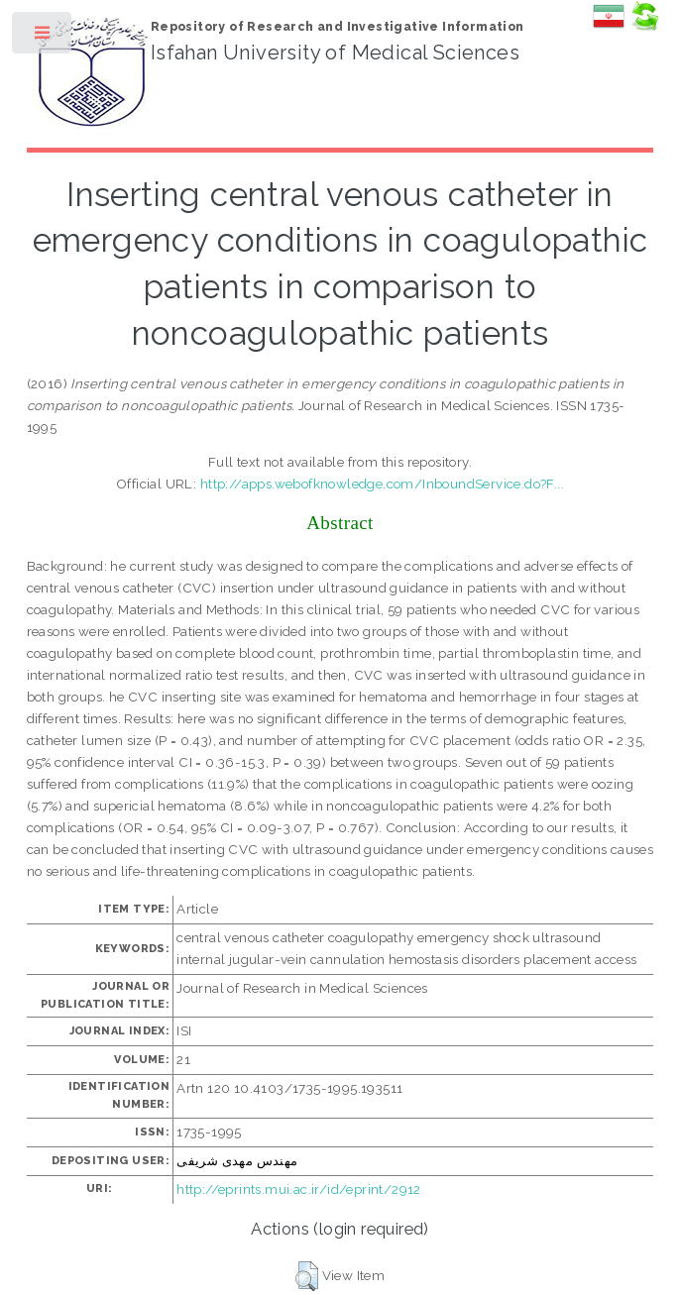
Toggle (43, 37)
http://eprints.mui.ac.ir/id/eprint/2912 (298, 1189)
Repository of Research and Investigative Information (337, 27)
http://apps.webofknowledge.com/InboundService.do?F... (382, 483)
